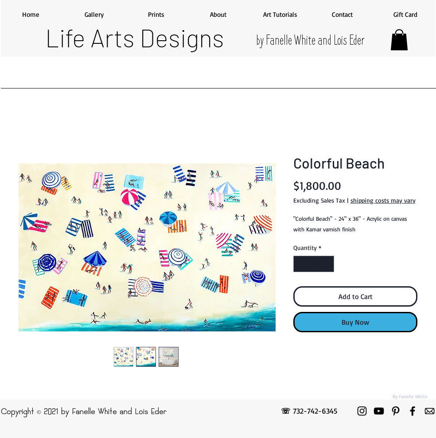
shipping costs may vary (383, 200)
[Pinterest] (395, 411)
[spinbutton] (314, 264)
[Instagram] (362, 411)
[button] (399, 39)
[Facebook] (412, 411)
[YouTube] (379, 411)
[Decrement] (300, 264)
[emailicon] (429, 411)
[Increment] (327, 264)
